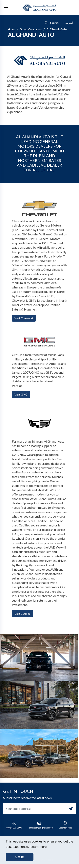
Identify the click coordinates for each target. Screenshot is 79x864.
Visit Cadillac (22, 613)
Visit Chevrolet (23, 318)
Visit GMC (20, 394)
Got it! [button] (19, 856)
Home (11, 29)
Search (52, 22)
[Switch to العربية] (69, 22)
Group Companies (31, 29)
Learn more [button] (38, 846)
